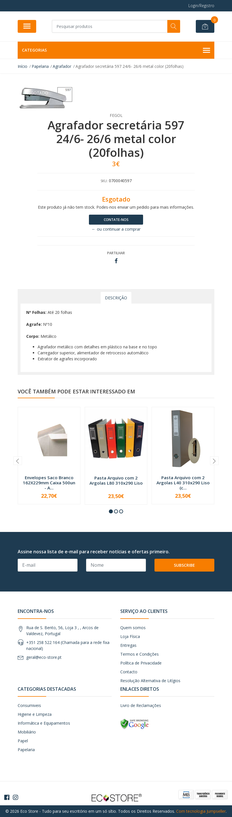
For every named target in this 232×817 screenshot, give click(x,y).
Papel (23, 740)
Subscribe (184, 565)
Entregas (128, 645)
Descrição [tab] (116, 297)
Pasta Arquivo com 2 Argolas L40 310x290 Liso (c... (183, 483)
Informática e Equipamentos (44, 723)
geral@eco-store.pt (44, 657)
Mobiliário (27, 732)
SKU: (104, 180)
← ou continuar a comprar (116, 229)
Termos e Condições (139, 654)
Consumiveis (29, 705)
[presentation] (17, 460)
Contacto (128, 671)
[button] (110, 511)
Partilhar (116, 253)
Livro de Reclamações (140, 705)
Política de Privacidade (141, 663)
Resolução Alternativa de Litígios (150, 680)
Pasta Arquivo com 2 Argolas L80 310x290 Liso (116, 480)
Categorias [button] (116, 50)
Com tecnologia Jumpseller (201, 811)
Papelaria (26, 749)
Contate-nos (116, 219)
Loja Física (130, 636)
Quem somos (133, 627)
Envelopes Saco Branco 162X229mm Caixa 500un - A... (49, 483)
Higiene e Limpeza (35, 714)
